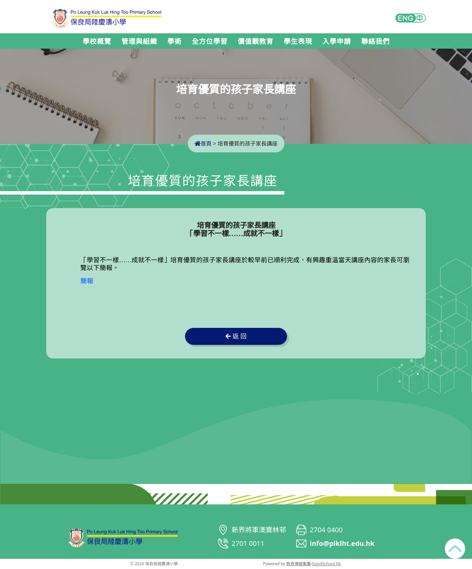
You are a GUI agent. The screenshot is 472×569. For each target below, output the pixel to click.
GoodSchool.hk (326, 564)
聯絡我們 (375, 41)
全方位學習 (209, 41)
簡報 (86, 281)
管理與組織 (139, 41)
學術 (174, 41)
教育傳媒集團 (298, 564)
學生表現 (298, 41)
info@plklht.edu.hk (342, 543)
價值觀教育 (255, 41)
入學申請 (336, 41)
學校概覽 (97, 41)
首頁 (203, 143)
